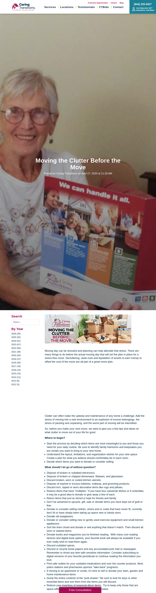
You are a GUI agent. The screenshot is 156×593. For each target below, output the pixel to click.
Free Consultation (80, 590)
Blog (122, 3)
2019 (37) (16, 359)
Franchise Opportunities (98, 3)
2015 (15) (16, 373)
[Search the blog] (25, 322)
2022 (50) (16, 348)
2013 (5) (15, 381)
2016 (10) (16, 370)
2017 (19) (16, 366)
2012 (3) (15, 384)
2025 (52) (16, 337)
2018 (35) (16, 362)
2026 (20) (16, 333)
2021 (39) (16, 352)
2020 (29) (16, 355)
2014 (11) (16, 377)
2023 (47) (16, 344)
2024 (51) (16, 341)
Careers (114, 3)
